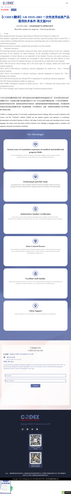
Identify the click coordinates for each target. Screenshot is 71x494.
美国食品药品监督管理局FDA (32, 473)
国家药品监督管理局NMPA (40, 475)
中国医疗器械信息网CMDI (49, 473)
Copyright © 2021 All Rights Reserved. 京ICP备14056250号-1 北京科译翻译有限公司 (35, 479)
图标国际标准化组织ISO (17, 473)
